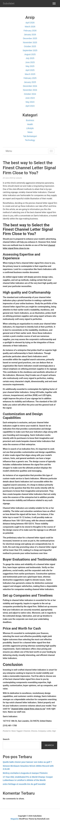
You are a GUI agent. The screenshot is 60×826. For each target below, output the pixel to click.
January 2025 (30, 82)
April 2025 (29, 70)
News (29, 132)
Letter (49, 731)
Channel (26, 731)
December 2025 (30, 38)
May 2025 (30, 66)
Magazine (15, 819)
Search (6, 739)
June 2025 (30, 62)
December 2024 (30, 86)
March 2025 (30, 74)
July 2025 (30, 58)
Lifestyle (30, 128)
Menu (9, 151)
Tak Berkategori (30, 136)
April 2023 (29, 106)
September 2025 (30, 50)
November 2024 (30, 90)
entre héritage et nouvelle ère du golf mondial (24, 784)
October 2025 (30, 46)
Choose (34, 731)
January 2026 (30, 34)
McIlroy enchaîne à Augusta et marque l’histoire (25, 773)
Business (30, 120)
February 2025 (30, 78)
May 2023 (30, 102)
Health (30, 124)
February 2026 (30, 30)
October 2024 (30, 94)
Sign (54, 731)
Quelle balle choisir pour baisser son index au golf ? (27, 762)
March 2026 (30, 26)
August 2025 (30, 54)
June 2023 (30, 98)
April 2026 (29, 23)
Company (42, 731)
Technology (30, 140)
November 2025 (30, 42)
